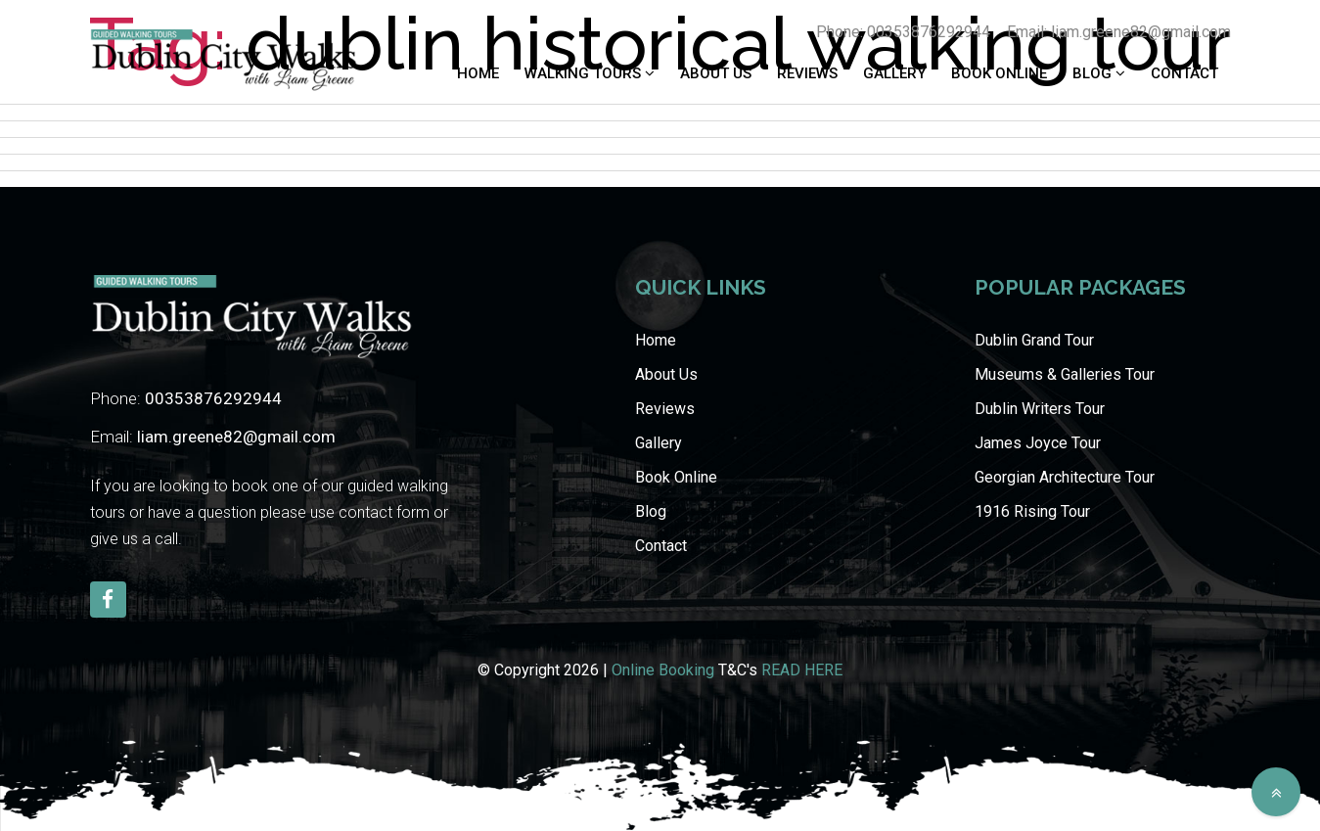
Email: (213, 436)
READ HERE (801, 670)
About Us (715, 73)
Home (478, 73)
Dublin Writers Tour (1040, 408)
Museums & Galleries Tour (1065, 374)
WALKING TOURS (584, 73)
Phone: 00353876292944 (903, 32)
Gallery (894, 73)
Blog (1093, 73)
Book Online (999, 73)
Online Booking (663, 670)
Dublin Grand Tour (1034, 340)
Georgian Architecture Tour (1065, 477)
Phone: (186, 398)
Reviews (807, 73)
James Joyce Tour (1038, 443)
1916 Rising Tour (1032, 511)
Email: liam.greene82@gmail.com (1119, 32)
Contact (1184, 73)
